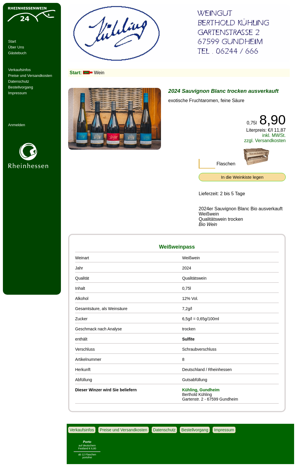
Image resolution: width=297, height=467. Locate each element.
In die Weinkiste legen (242, 177)
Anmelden (16, 125)
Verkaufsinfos (19, 70)
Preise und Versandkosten (30, 75)
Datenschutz (18, 81)
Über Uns (16, 47)
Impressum (17, 93)
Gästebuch (17, 53)
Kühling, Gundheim (201, 390)
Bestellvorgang (20, 87)
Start (12, 41)
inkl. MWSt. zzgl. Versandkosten (265, 138)
